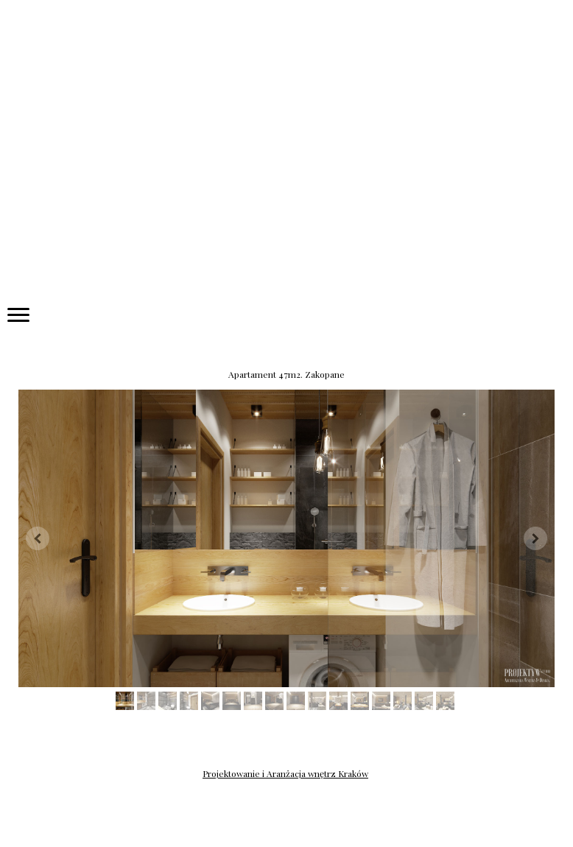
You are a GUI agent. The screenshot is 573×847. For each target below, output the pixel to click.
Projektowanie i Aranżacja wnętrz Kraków (285, 773)
